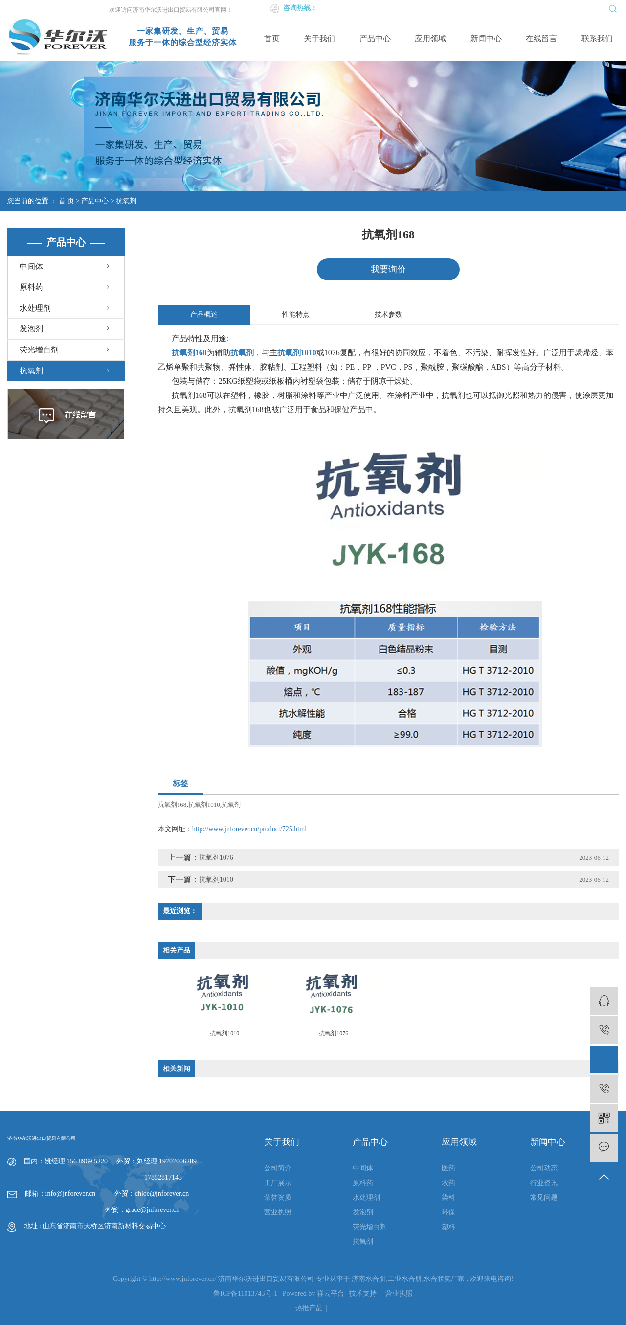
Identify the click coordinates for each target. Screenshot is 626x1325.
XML (575, 8)
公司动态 (544, 1168)
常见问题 (544, 1198)
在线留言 (541, 38)
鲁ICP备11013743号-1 (245, 1293)
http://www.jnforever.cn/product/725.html (249, 829)
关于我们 (319, 38)
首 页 (66, 201)
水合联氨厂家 (444, 1278)
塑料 (448, 1227)
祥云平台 (330, 1293)
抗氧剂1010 (204, 804)
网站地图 (533, 8)
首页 (272, 38)
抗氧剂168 (172, 804)
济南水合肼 (369, 1278)
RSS (556, 8)
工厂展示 (277, 1183)
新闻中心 (486, 38)
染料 (448, 1198)
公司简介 (277, 1168)
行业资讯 (544, 1183)
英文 (477, 8)
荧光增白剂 (39, 350)
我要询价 (388, 269)
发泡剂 (31, 329)
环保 (448, 1212)
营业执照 (277, 1212)
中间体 (31, 266)
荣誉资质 (277, 1198)
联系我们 (597, 38)
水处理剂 (35, 308)
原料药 (31, 287)
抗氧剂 (126, 201)
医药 (448, 1168)
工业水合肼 (405, 1278)
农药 (448, 1183)
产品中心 (375, 38)
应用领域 (430, 38)
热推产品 (309, 1308)
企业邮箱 (502, 8)
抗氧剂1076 (216, 857)
